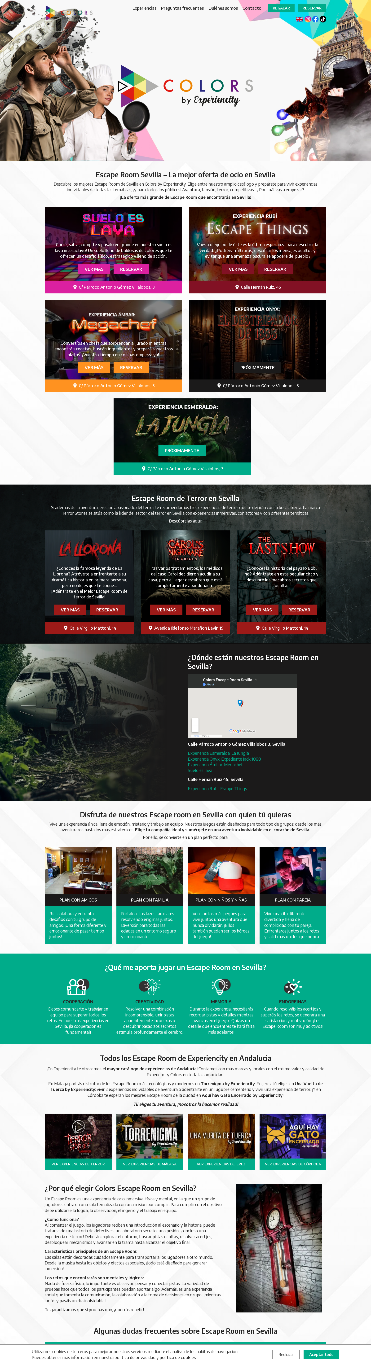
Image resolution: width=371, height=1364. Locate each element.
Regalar (281, 8)
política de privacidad (135, 1357)
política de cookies (178, 1357)
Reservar (312, 8)
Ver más (94, 269)
